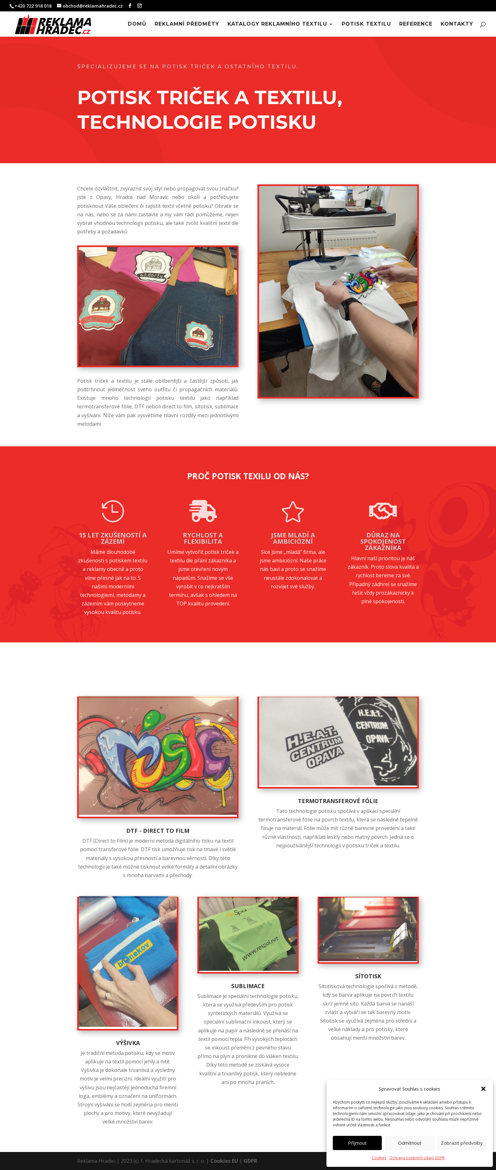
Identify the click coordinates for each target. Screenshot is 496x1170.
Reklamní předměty (187, 24)
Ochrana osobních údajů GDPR (417, 1158)
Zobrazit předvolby (462, 1143)
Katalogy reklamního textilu (277, 24)
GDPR (250, 1160)
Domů (137, 24)
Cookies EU (224, 1160)
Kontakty (457, 24)
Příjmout (357, 1143)
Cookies (379, 1158)
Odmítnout (409, 1143)
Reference (415, 24)
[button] (483, 1089)
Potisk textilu (366, 24)
